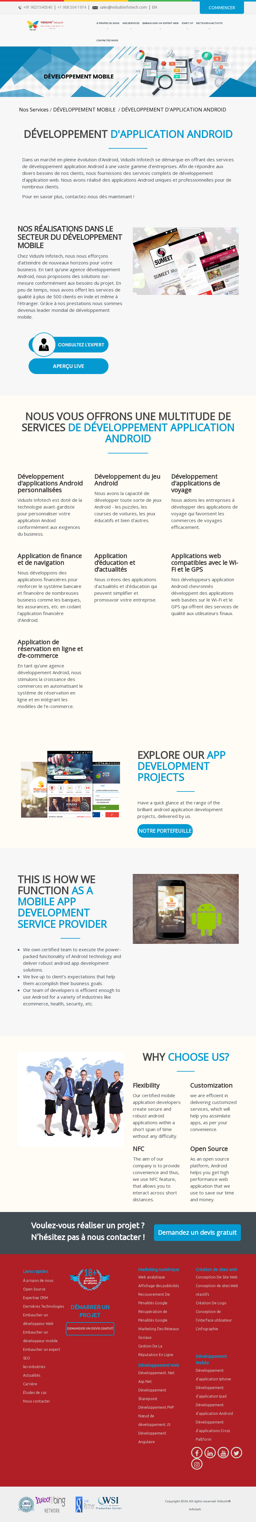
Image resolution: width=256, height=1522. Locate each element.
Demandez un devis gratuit (197, 1232)
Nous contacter (36, 1401)
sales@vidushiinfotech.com (123, 7)
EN (154, 7)
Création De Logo (211, 1303)
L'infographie (207, 1329)
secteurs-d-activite (209, 23)
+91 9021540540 (37, 7)
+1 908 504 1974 (71, 7)
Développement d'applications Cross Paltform (213, 1430)
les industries (34, 1367)
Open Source (34, 1289)
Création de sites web (216, 1269)
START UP (187, 23)
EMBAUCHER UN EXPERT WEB (160, 23)
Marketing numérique (158, 1269)
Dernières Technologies (43, 1306)
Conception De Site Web (217, 1277)
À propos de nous (38, 1280)
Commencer (222, 7)
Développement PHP (156, 1407)
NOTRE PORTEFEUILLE (165, 830)
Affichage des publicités (158, 1286)
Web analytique (151, 1277)
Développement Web (158, 1365)
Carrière (30, 1384)
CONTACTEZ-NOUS (107, 40)
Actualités (31, 1375)
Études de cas (34, 1393)
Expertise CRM (35, 1298)
